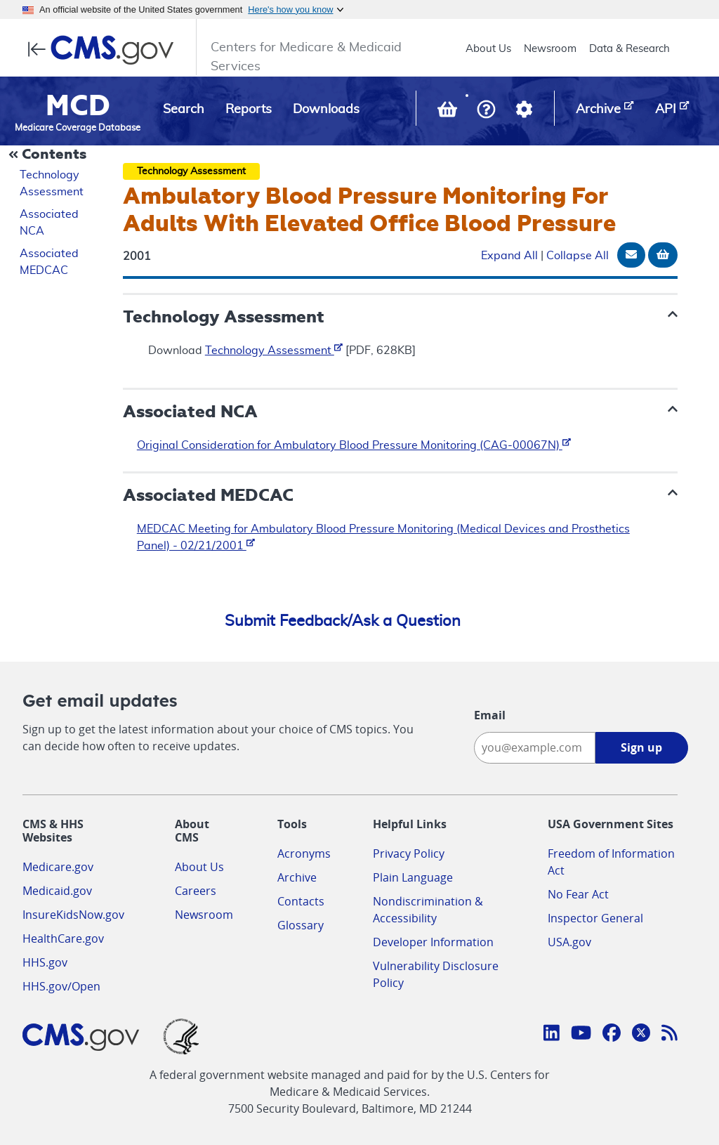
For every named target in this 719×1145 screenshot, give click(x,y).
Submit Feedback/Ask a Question (343, 621)
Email (490, 715)
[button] (486, 110)
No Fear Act (578, 894)
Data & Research (629, 49)
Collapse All (577, 255)
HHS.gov (44, 962)
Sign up (641, 747)
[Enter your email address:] (534, 748)
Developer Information (433, 942)
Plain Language (413, 877)
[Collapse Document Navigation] (49, 155)
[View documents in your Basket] (448, 112)
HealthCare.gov (63, 938)
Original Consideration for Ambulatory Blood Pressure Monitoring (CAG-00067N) (354, 445)
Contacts (300, 901)
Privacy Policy (408, 853)
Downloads (326, 109)
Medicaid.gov (57, 890)
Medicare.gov (57, 867)
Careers (195, 890)
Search (183, 109)
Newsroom (550, 49)
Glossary (300, 925)
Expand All (509, 255)
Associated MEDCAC (49, 262)
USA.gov (569, 942)
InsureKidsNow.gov (73, 914)
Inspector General (595, 918)
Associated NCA (49, 223)
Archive (297, 877)
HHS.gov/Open (61, 986)
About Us (488, 49)
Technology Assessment (52, 183)
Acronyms (304, 853)
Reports (248, 109)
